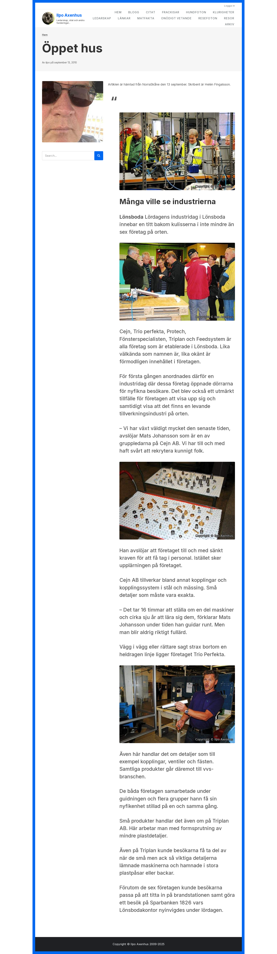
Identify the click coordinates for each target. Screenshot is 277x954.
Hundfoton (196, 12)
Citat (150, 12)
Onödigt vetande (176, 18)
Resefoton (207, 18)
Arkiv (229, 24)
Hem (118, 12)
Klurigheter (223, 12)
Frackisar (170, 12)
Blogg (133, 12)
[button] (177, 151)
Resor (229, 18)
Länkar (124, 18)
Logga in (229, 5)
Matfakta (145, 18)
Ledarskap (102, 18)
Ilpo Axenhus (69, 15)
